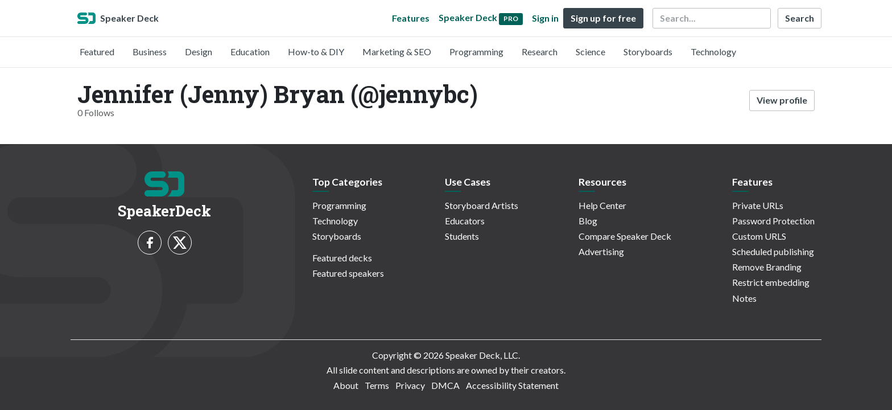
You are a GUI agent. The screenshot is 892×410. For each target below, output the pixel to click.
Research (540, 51)
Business (150, 51)
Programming (476, 51)
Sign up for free (603, 18)
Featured (97, 51)
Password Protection (773, 220)
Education (250, 51)
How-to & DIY (316, 51)
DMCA (445, 385)
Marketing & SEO (396, 51)
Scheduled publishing (773, 251)
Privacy (410, 385)
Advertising (601, 251)
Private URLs (757, 205)
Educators (465, 220)
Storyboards (647, 51)
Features (411, 18)
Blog (588, 220)
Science (590, 51)
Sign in (545, 18)
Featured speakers (348, 273)
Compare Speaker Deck (625, 236)
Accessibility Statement (512, 385)
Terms (377, 385)
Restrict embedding (771, 282)
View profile (782, 100)
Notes (744, 298)
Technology (713, 51)
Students (462, 236)
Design (198, 51)
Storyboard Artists (481, 205)
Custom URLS (759, 236)
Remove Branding (767, 266)
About (345, 385)
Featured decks (342, 257)
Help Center (602, 205)
